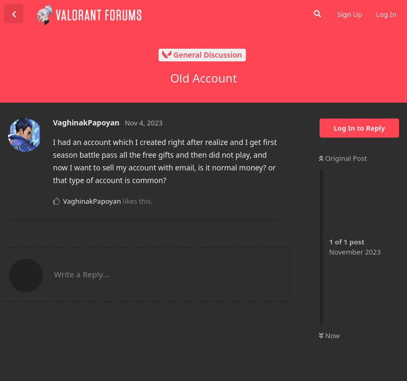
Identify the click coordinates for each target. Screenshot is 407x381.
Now (329, 335)
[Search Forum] (316, 13)
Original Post (343, 158)
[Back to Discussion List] (13, 13)
